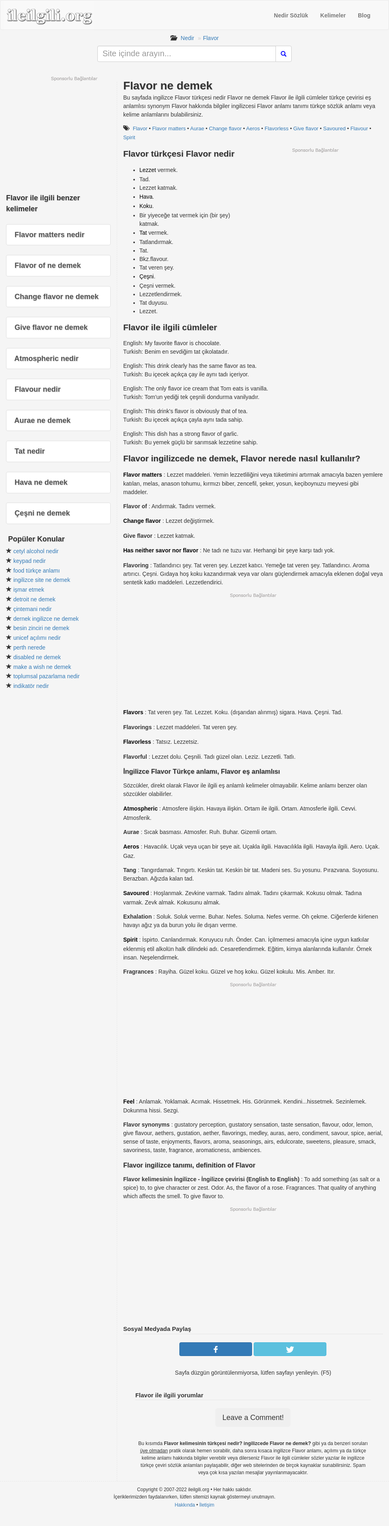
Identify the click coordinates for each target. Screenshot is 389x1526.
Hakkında (185, 1505)
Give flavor (305, 128)
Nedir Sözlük (291, 15)
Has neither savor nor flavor (160, 550)
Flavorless (276, 128)
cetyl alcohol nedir (36, 551)
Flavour (359, 128)
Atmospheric (140, 808)
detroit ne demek (34, 599)
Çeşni (146, 276)
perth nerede (29, 647)
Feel (129, 1101)
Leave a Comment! (253, 1418)
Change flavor (225, 128)
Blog (364, 15)
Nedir (187, 38)
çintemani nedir (32, 609)
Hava (146, 196)
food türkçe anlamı (36, 570)
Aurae (197, 128)
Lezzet (147, 170)
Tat (143, 232)
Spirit (129, 137)
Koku (145, 206)
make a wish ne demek (42, 667)
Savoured (334, 128)
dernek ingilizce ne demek (46, 618)
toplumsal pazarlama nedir (46, 676)
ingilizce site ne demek (41, 580)
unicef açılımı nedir (37, 638)
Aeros (253, 128)
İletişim (207, 1505)
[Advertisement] (315, 210)
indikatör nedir (31, 686)
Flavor (211, 38)
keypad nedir (29, 561)
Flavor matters (169, 128)
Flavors (133, 712)
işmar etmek (28, 589)
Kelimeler (333, 15)
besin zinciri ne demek (41, 628)
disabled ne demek (37, 657)
